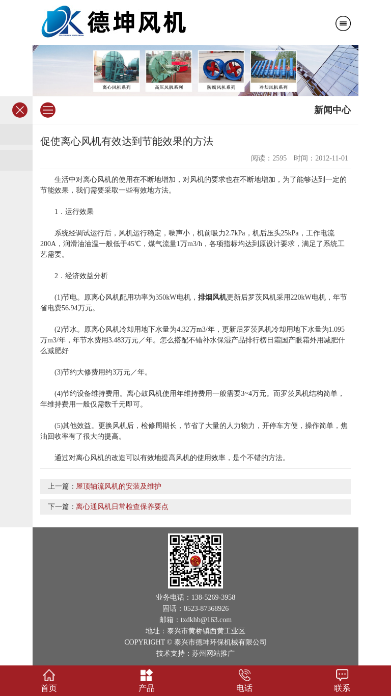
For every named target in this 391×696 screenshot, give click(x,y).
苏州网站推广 (213, 653)
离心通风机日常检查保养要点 (122, 507)
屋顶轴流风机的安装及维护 (118, 486)
